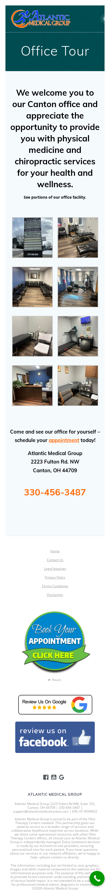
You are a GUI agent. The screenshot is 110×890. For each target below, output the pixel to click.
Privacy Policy (55, 577)
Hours (56, 680)
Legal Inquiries (55, 568)
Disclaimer (55, 594)
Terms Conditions (55, 586)
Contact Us (55, 560)
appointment (64, 440)
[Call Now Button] (97, 878)
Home (55, 551)
